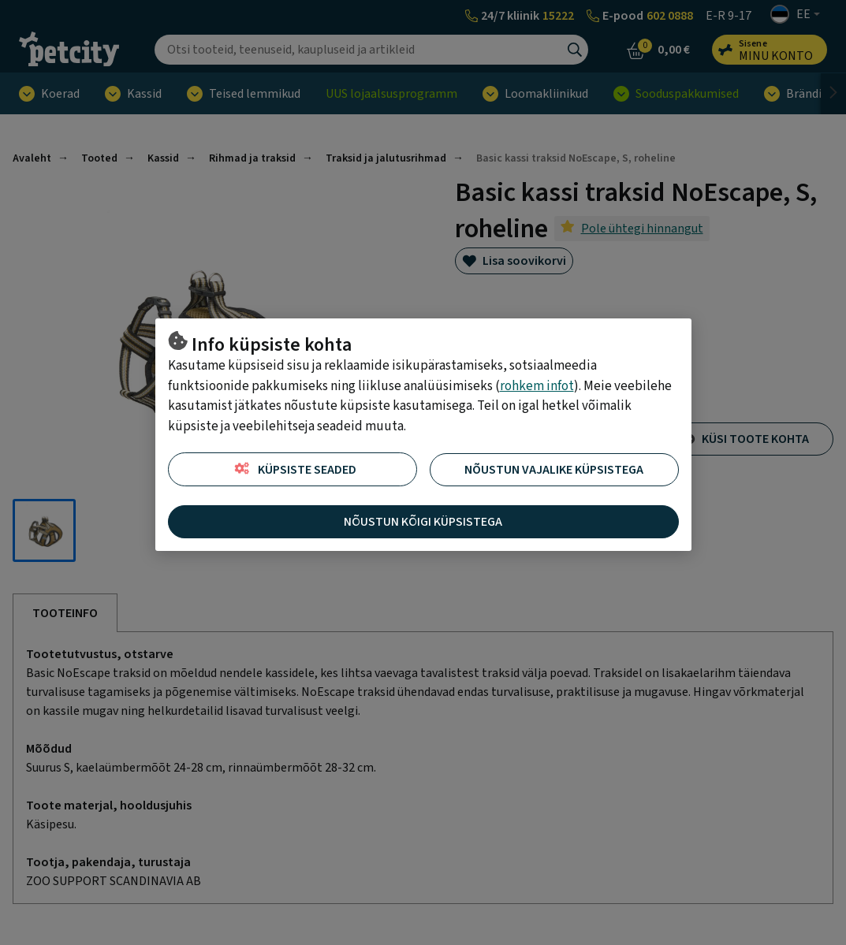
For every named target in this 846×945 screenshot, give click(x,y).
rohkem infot (537, 386)
